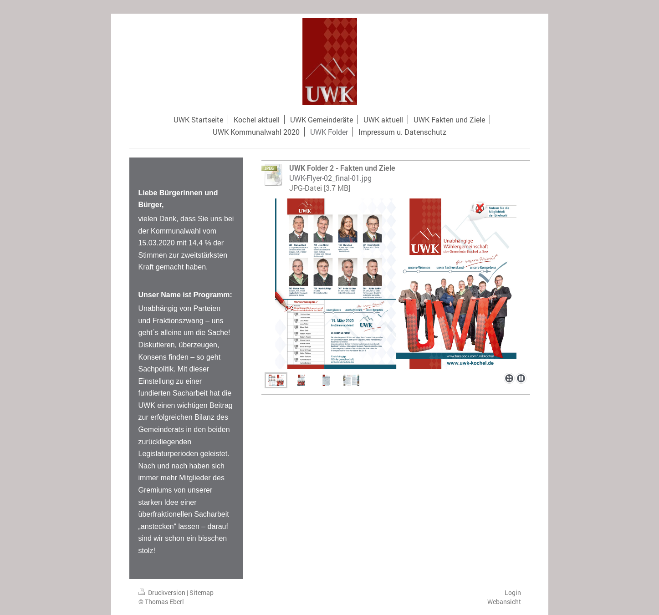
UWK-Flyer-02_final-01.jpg (330, 178)
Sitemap (201, 592)
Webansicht (504, 601)
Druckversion (162, 592)
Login (513, 592)
